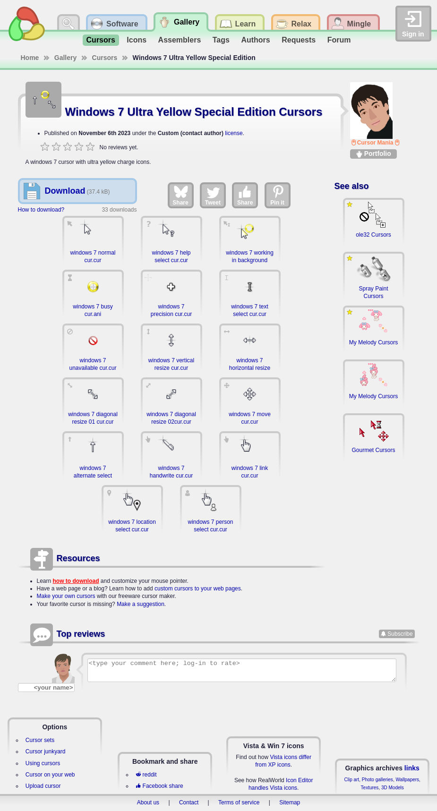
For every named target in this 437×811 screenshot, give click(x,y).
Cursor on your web (50, 774)
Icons (136, 40)
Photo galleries (377, 779)
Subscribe (399, 634)
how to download (76, 581)
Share (180, 195)
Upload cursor (43, 786)
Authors (255, 40)
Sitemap (289, 802)
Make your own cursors (66, 596)
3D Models (392, 787)
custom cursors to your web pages (197, 588)
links (412, 768)
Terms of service (238, 802)
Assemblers (179, 40)
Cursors (100, 40)
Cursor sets (40, 740)
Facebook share (159, 786)
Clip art (351, 779)
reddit (146, 774)
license (233, 133)
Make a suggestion (140, 604)
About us (148, 802)
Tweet (213, 195)
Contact (188, 802)
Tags (221, 40)
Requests (299, 40)
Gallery (65, 57)
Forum (339, 40)
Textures (370, 787)
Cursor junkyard (46, 751)
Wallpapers (407, 779)
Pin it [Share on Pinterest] (277, 195)
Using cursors (43, 763)
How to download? (41, 209)
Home (30, 57)
